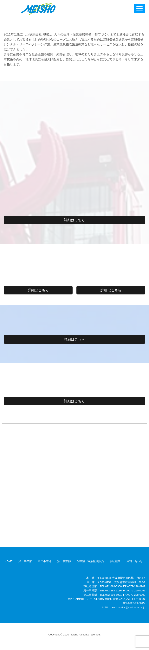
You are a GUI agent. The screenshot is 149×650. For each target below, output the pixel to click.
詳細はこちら (74, 220)
